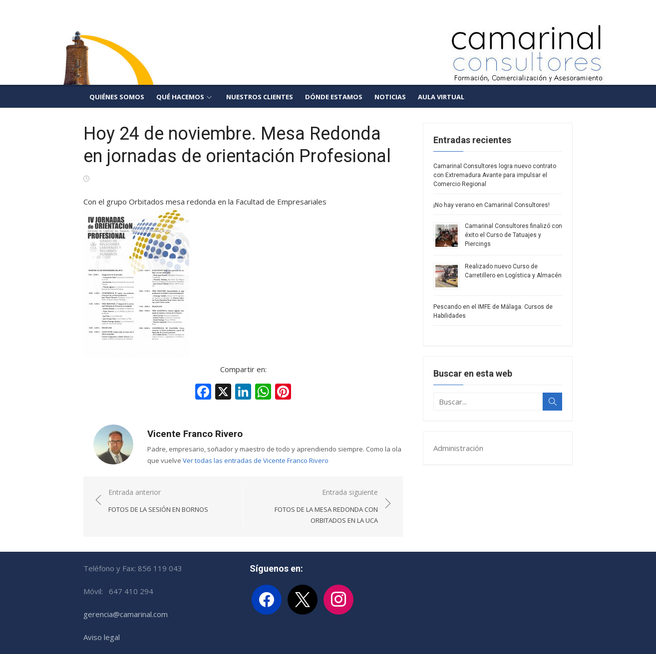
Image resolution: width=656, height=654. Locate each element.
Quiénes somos (116, 96)
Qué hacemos (180, 96)
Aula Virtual (441, 96)
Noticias (390, 96)
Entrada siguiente (316, 506)
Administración (458, 448)
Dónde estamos (333, 96)
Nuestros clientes (259, 96)
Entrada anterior (158, 501)
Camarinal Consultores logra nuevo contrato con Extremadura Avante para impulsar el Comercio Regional (494, 175)
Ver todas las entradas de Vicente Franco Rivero (255, 460)
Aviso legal (101, 637)
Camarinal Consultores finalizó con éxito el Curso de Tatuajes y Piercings (513, 234)
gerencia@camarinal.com (125, 614)
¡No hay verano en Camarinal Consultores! (491, 205)
